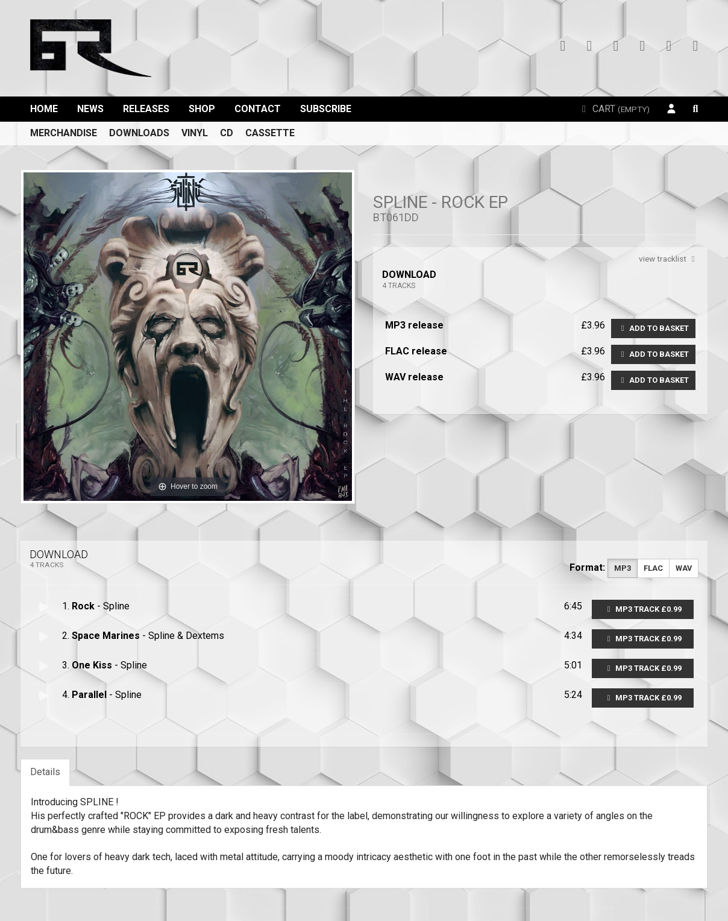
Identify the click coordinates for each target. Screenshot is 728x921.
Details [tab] (45, 772)
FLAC (653, 568)
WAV (684, 568)
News (90, 109)
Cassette (270, 133)
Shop (202, 109)
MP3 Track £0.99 (643, 609)
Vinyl (194, 133)
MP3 (622, 568)
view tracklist (668, 258)
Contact (257, 109)
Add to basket (653, 328)
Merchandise (63, 133)
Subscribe (325, 109)
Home (44, 109)
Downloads (139, 133)
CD (226, 133)
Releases (146, 109)
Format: (587, 567)
